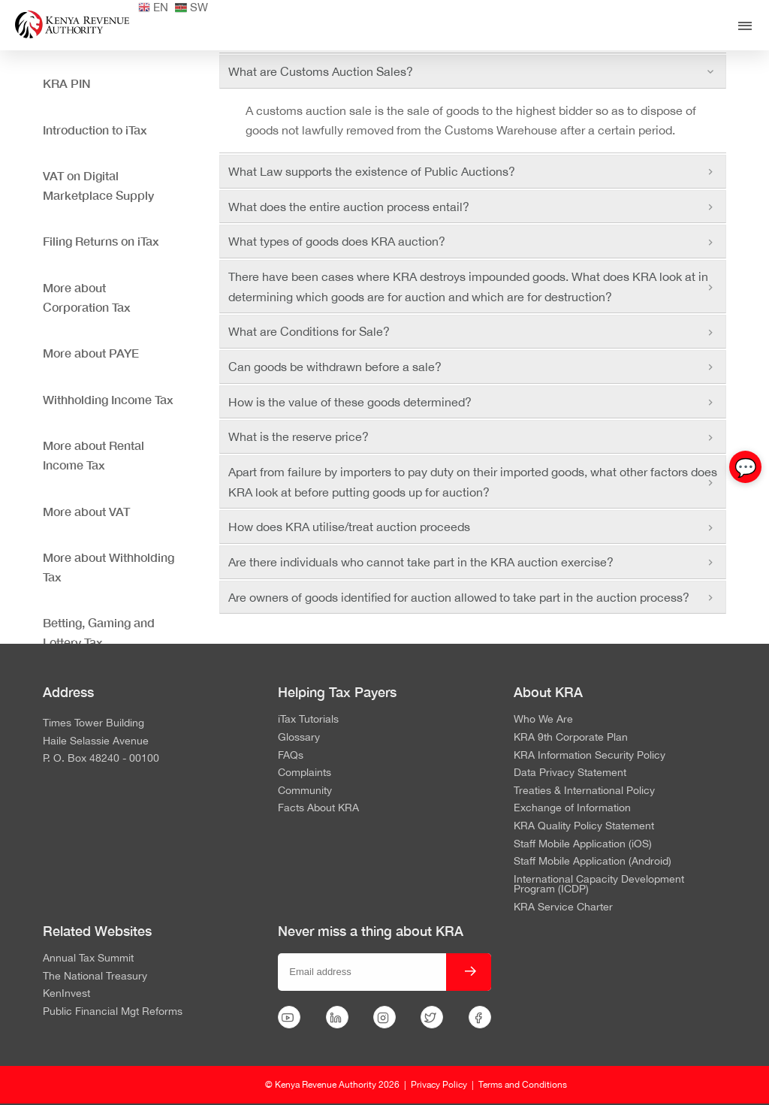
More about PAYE (91, 353)
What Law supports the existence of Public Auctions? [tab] (472, 171)
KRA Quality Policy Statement (584, 826)
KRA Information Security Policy (589, 755)
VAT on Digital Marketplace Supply (98, 185)
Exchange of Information (572, 808)
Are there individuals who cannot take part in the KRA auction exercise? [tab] (472, 562)
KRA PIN (67, 83)
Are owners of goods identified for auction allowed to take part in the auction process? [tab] (472, 597)
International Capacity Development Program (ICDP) (599, 884)
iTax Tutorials (308, 719)
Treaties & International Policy (584, 791)
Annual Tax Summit (88, 958)
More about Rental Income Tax (93, 455)
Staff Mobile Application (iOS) (583, 844)
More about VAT (86, 511)
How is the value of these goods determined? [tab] (472, 402)
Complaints (304, 773)
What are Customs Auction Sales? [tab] (472, 71)
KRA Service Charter (563, 907)
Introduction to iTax (95, 129)
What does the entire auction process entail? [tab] (472, 206)
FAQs (290, 755)
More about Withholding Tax (108, 567)
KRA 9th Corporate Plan (571, 737)
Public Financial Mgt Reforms (112, 1012)
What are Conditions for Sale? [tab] (472, 331)
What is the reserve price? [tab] (472, 436)
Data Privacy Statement (570, 773)
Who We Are (543, 719)
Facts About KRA (318, 808)
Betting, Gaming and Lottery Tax (99, 632)
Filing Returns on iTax (101, 241)
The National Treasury (95, 976)
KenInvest (66, 994)
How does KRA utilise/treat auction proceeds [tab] (472, 526)
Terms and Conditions (522, 1084)
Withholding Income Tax (108, 399)
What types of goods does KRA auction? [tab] (472, 241)
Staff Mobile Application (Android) (592, 861)
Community (305, 791)
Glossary (299, 737)
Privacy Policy (439, 1084)
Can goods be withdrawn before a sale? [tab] (472, 366)
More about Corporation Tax (87, 297)
